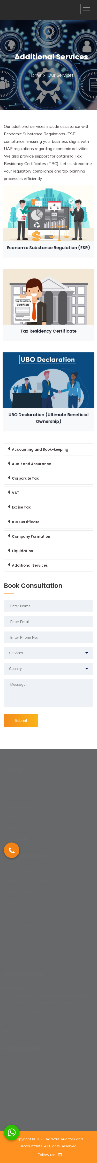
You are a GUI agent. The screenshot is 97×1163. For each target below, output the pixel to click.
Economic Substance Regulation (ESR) (48, 245)
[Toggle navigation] (86, 9)
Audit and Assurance (31, 464)
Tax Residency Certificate (49, 328)
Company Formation (31, 536)
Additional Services (30, 565)
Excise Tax (21, 507)
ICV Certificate (25, 522)
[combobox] (48, 653)
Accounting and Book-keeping (40, 449)
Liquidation (22, 551)
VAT (15, 492)
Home (35, 75)
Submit (21, 720)
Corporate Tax (25, 478)
